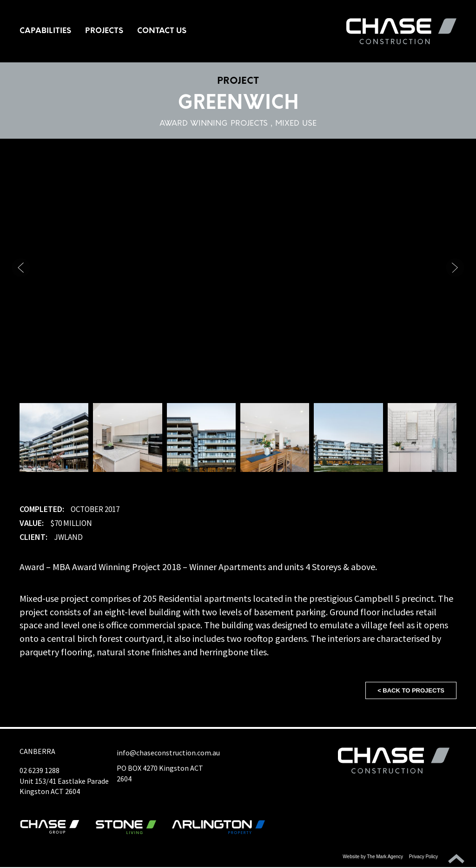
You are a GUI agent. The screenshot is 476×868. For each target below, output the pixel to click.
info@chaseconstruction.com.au (168, 753)
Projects (104, 31)
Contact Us (161, 31)
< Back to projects (410, 691)
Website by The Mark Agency (373, 857)
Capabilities (45, 31)
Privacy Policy (423, 857)
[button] (455, 268)
